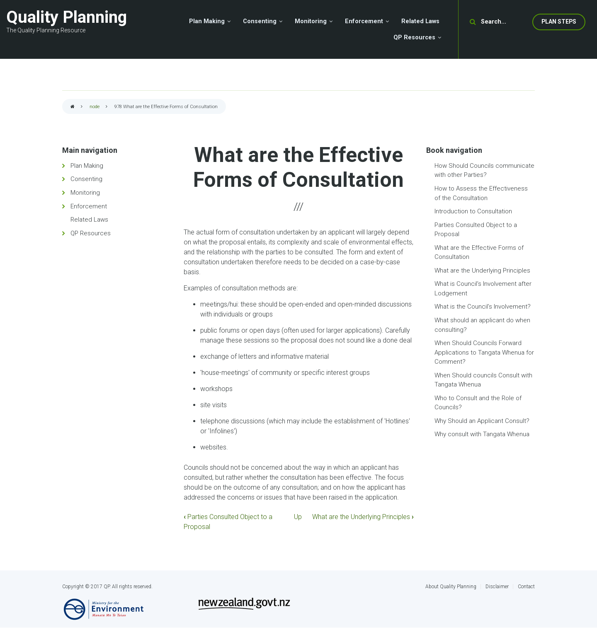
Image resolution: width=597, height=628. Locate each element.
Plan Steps (558, 21)
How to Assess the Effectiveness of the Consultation (481, 193)
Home (72, 107)
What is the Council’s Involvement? (482, 306)
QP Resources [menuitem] (414, 37)
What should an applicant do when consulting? (482, 324)
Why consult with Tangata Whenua (481, 434)
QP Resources (90, 233)
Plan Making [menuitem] (207, 21)
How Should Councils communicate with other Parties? (484, 170)
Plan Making (86, 165)
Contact (526, 586)
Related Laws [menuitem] (420, 21)
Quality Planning (66, 17)
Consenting (86, 179)
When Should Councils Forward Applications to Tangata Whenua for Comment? (484, 352)
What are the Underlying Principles (363, 517)
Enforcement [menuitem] (364, 21)
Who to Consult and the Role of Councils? (478, 402)
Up (298, 517)
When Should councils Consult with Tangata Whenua (483, 380)
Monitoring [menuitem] (311, 21)
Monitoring (85, 192)
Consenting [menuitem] (260, 21)
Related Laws (89, 219)
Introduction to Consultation (473, 211)
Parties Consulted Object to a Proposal (475, 229)
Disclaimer (497, 586)
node (95, 106)
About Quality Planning (450, 586)
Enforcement (88, 206)
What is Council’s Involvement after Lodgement (482, 288)
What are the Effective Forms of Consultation (479, 252)
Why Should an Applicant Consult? (481, 421)
